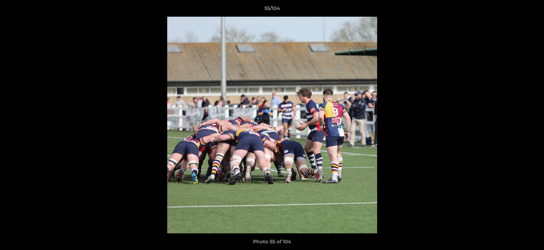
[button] (531, 10)
